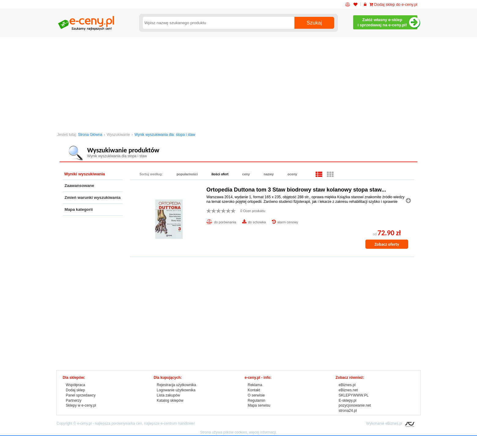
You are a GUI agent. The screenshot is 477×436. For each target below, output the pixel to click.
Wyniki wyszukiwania (84, 174)
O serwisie (256, 395)
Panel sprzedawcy (80, 395)
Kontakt (254, 390)
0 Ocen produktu (252, 211)
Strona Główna (90, 134)
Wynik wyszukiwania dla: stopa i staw (165, 134)
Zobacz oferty (387, 244)
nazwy (269, 174)
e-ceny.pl (84, 423)
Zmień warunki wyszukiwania (92, 197)
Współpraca (75, 385)
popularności (187, 174)
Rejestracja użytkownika (176, 385)
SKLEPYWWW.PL (354, 395)
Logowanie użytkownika (176, 390)
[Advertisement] (238, 83)
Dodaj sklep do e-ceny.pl (393, 4)
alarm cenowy (287, 222)
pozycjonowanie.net (355, 405)
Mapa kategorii (79, 209)
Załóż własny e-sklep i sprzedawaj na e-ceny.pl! (387, 23)
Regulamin (256, 400)
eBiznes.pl (347, 385)
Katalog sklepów (170, 400)
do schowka (257, 222)
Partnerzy (73, 400)
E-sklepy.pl (348, 400)
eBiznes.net (348, 390)
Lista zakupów (168, 395)
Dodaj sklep (75, 390)
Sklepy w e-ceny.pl (81, 405)
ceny (246, 174)
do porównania (225, 222)
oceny (292, 174)
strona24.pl (348, 410)
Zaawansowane (79, 185)
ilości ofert (219, 174)
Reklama (255, 385)
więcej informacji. (263, 432)
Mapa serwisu (259, 405)
